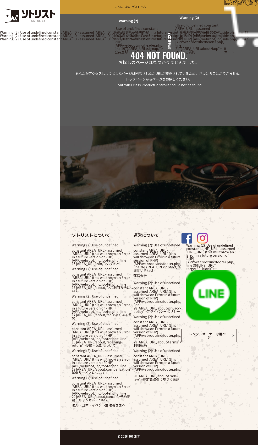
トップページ (136, 79)
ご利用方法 (169, 41)
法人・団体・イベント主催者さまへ (98, 405)
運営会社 (140, 275)
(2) (128, 20)
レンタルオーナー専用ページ (209, 335)
